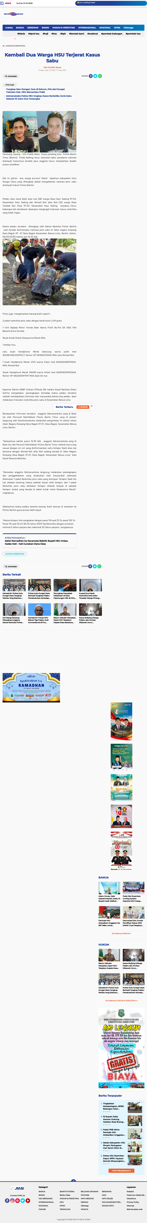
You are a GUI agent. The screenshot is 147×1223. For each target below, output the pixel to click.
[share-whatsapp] (100, 76)
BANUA (20, 27)
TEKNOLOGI (65, 1209)
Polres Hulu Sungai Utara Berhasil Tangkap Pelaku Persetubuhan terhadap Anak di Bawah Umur (133, 990)
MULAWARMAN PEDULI (112, 1202)
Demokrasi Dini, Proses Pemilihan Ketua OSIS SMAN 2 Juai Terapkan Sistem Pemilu (133, 923)
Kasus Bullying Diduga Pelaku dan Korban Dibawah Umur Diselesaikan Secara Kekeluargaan (132, 965)
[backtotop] (73, 1181)
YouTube (30, 1201)
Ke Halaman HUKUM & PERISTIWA (122, 1001)
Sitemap (130, 1206)
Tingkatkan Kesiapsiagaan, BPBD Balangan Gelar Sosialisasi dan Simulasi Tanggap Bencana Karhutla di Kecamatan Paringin (113, 1106)
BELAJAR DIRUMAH (89, 1191)
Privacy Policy (133, 1202)
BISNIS (45, 27)
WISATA (84, 1209)
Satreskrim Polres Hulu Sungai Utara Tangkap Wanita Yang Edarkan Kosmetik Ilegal (108, 990)
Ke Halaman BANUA (121, 933)
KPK (64, 33)
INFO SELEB (107, 1198)
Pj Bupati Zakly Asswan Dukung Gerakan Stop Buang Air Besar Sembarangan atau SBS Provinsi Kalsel (113, 1119)
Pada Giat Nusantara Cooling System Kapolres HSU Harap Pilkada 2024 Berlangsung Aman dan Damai (133, 898)
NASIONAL (105, 27)
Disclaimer (131, 1198)
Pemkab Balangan (112, 33)
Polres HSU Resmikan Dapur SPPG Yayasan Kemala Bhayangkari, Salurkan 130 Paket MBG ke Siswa (113, 1158)
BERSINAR (32, 27)
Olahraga (128, 27)
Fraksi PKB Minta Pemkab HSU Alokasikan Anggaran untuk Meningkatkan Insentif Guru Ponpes (113, 1132)
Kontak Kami (77, 33)
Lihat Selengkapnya (121, 1170)
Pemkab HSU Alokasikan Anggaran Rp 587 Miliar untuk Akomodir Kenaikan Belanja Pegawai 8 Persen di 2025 (109, 923)
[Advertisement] (52, 653)
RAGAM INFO (108, 1206)
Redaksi (130, 1191)
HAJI (46, 33)
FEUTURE (85, 1195)
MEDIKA (84, 1202)
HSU (55, 33)
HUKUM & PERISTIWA (63, 27)
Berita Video (65, 1195)
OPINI (117, 27)
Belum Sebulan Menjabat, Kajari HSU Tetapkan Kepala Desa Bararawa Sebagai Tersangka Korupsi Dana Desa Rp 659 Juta (109, 965)
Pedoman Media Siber (136, 1195)
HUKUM (103, 944)
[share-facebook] (91, 76)
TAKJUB (42, 1209)
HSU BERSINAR (45, 1198)
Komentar (11, 76)
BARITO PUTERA (67, 1191)
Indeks (9, 27)
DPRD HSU (34, 33)
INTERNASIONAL (87, 27)
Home (8, 3)
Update (83, 407)
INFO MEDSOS (87, 1198)
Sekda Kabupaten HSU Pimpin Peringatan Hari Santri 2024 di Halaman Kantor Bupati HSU (114, 1145)
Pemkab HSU (134, 33)
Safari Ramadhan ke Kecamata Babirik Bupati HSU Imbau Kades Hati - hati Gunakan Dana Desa (36, 542)
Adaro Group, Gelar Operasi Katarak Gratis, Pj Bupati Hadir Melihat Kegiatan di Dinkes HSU (109, 898)
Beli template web (134, 1209)
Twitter (24, 1201)
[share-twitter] (95, 76)
